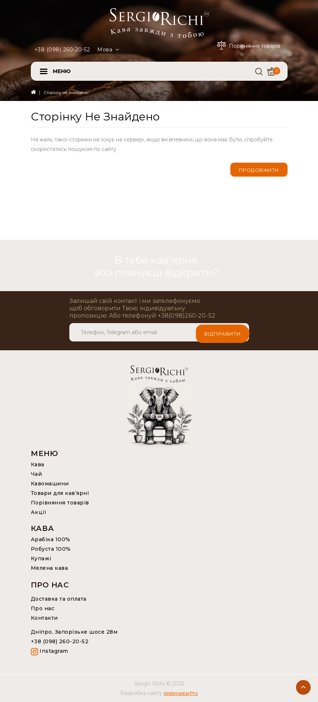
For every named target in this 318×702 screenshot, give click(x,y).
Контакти (44, 618)
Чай (36, 474)
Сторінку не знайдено (66, 92)
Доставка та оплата (59, 599)
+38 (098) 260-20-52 (62, 50)
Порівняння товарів (60, 502)
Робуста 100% (51, 549)
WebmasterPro (181, 693)
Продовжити (259, 170)
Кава (37, 464)
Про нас (43, 608)
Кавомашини (50, 483)
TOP (303, 687)
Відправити (222, 332)
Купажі (41, 558)
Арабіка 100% (50, 539)
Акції (39, 512)
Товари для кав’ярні (60, 493)
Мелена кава (49, 568)
